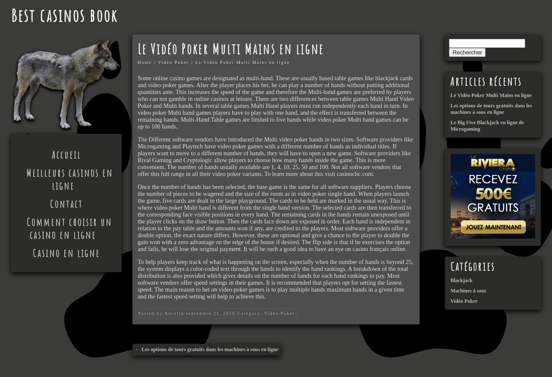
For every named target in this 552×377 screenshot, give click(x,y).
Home (144, 62)
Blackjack (461, 280)
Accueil (66, 154)
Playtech (192, 146)
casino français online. (380, 249)
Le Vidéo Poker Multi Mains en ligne (242, 62)
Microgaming (154, 146)
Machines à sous (468, 291)
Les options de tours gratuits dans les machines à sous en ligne (209, 349)
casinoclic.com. (355, 174)
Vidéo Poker (173, 62)
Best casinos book (64, 15)
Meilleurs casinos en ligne (69, 179)
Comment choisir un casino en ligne (69, 229)
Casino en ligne (66, 253)
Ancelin (174, 313)
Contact (66, 204)
